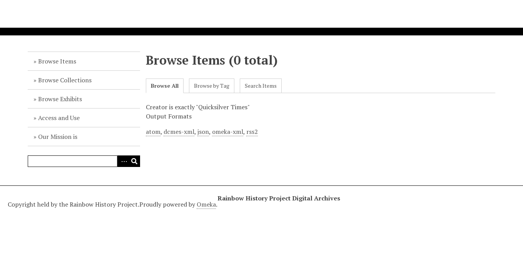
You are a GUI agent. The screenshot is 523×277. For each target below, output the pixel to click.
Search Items (261, 85)
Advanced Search (123, 161)
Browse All (165, 85)
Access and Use (59, 117)
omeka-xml (227, 131)
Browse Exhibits (60, 99)
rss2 (252, 131)
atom (153, 131)
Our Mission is (57, 136)
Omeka (206, 204)
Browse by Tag (211, 85)
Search (134, 161)
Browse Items (57, 61)
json (203, 131)
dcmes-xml (179, 131)
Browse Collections (65, 80)
